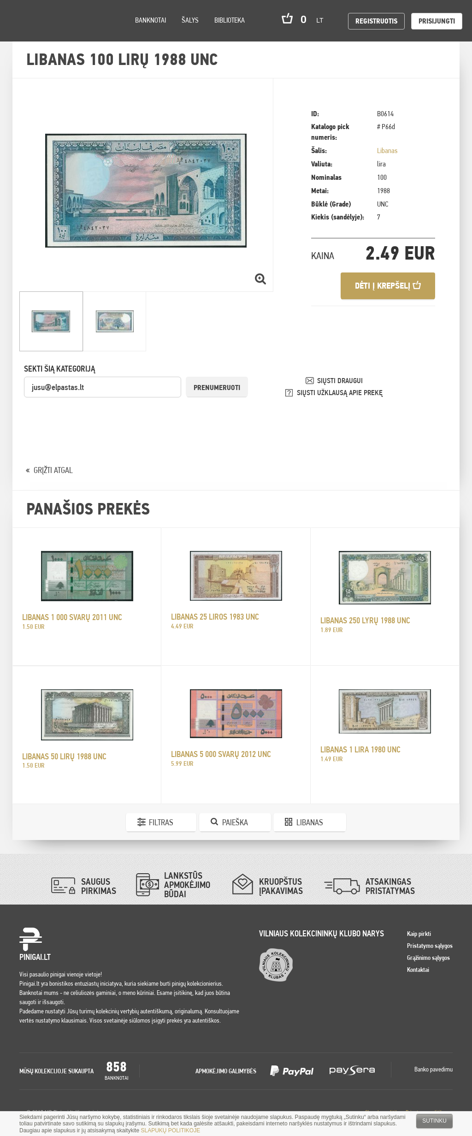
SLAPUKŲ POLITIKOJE (170, 1130)
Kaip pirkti (419, 933)
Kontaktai (418, 969)
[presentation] (94, 416)
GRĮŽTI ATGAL (53, 470)
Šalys (190, 20)
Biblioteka (229, 20)
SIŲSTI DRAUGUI (340, 380)
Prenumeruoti (217, 387)
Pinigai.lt (20, 20)
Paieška (235, 822)
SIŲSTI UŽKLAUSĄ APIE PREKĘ (340, 392)
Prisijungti (437, 21)
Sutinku (434, 1121)
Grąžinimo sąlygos (428, 957)
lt (322, 20)
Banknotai (150, 20)
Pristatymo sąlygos (430, 945)
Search (84, 33)
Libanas (387, 150)
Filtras (161, 822)
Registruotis (376, 21)
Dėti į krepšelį (388, 285)
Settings (59, 32)
